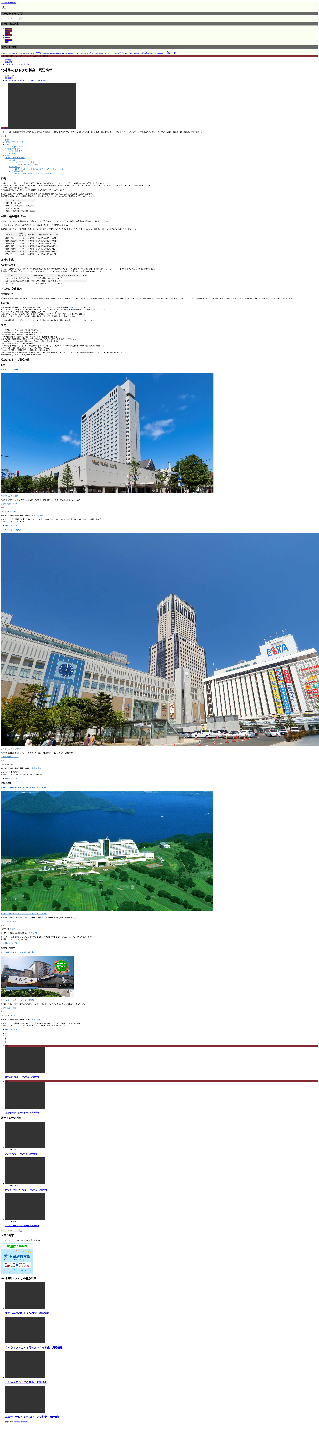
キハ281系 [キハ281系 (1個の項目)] (94, 53)
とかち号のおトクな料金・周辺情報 (21, 1154)
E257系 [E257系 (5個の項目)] (39, 53)
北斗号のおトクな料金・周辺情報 (18, 64)
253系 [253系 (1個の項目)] (5, 53)
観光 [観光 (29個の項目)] (170, 52)
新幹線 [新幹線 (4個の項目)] (144, 53)
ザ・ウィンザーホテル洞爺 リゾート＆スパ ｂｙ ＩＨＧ (38, 169)
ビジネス (38, 80)
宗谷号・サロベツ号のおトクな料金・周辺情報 (26, 1190)
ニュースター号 (46, 307)
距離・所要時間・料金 (14, 142)
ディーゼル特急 (29, 80)
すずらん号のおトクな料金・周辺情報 (22, 1226)
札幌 (12, 160)
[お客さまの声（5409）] (10, 504)
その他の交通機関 (12, 149)
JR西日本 (8, 35)
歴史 (7, 155)
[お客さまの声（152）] (9, 1008)
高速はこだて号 (76, 307)
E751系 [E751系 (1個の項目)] (65, 53)
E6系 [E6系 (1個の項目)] (62, 53)
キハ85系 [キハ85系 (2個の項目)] (105, 53)
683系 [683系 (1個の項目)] (28, 53)
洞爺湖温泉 (14, 167)
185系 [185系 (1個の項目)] (2, 53)
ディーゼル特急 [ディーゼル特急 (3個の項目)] (113, 53)
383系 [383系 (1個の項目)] (15, 53)
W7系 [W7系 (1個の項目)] (77, 53)
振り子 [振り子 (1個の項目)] (140, 53)
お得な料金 (10, 144)
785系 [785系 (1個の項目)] (30, 53)
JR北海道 (8, 29)
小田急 (7, 37)
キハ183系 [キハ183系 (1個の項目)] (80, 53)
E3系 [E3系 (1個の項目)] (50, 53)
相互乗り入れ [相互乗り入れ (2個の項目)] (162, 53)
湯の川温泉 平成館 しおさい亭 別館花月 (32, 173)
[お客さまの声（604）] (9, 921)
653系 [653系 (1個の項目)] (22, 53)
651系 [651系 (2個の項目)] (19, 53)
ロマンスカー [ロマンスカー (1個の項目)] (134, 53)
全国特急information (8, 3)
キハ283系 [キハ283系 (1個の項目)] (99, 53)
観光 (44, 80)
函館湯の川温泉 (16, 171)
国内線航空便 (15, 151)
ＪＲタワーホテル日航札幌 (26, 164)
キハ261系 (9, 80)
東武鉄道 (8, 40)
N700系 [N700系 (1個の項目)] (74, 53)
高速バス (14, 153)
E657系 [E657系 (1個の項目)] (59, 53)
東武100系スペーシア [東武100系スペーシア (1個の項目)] (152, 53)
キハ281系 (18, 80)
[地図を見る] (38, 515)
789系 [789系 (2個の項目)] (34, 53)
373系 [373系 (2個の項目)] (12, 53)
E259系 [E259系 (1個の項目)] (43, 53)
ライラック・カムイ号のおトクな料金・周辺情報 (33, 1347)
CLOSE (4, 9)
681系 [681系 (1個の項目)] (25, 53)
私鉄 (6, 42)
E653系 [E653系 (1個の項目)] (55, 53)
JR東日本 (8, 31)
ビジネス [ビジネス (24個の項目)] (125, 52)
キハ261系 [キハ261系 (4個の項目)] (87, 53)
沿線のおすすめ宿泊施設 (15, 158)
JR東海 (7, 33)
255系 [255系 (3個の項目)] (9, 53)
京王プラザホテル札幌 (24, 162)
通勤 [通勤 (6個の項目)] (175, 53)
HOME (8, 60)
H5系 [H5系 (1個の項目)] (70, 53)
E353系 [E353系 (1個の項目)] (47, 53)
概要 (7, 140)
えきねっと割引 (16, 147)
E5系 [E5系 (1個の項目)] (52, 53)
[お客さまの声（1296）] (10, 757)
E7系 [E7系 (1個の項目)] (68, 53)
